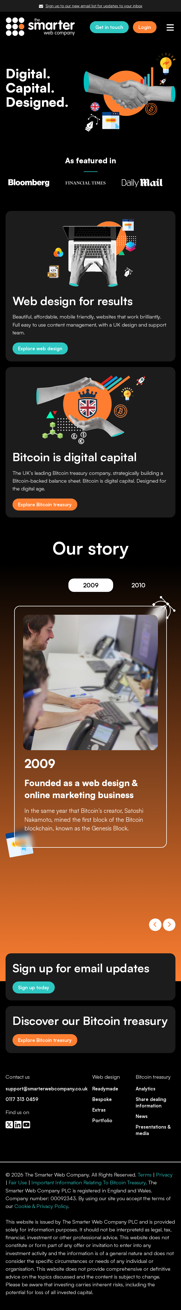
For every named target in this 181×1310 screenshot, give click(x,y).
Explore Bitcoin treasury (45, 504)
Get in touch (109, 27)
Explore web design (40, 348)
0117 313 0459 (22, 1099)
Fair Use (18, 1182)
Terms (145, 1174)
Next (169, 924)
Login (144, 27)
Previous (155, 924)
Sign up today (33, 987)
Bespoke (102, 1099)
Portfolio (102, 1120)
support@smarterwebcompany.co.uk (47, 1089)
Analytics (145, 1089)
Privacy (164, 1174)
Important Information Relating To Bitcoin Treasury (88, 1182)
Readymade (105, 1089)
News (142, 1116)
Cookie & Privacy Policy (41, 1206)
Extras (99, 1110)
